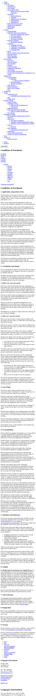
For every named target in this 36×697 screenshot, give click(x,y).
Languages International (7, 184)
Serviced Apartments (16, 83)
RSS (5, 643)
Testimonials (10, 131)
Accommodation (11, 77)
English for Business (13, 40)
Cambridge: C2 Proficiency (18, 48)
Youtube (6, 655)
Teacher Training (8, 100)
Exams (6, 93)
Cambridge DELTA (12, 108)
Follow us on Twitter (9, 652)
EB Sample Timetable (17, 42)
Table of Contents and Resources (20, 111)
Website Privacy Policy (7, 675)
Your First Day (11, 85)
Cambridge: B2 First (16, 45)
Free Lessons (11, 113)
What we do (10, 119)
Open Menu (4, 146)
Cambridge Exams (12, 94)
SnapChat (3, 161)
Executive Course (12, 54)
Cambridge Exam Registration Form (21, 96)
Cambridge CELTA (12, 103)
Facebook (3, 154)
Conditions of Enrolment (14, 68)
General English (11, 31)
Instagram (3, 155)
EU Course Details (16, 36)
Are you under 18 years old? (15, 71)
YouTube (3, 158)
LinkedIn (3, 160)
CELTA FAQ (14, 106)
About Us (6, 3)
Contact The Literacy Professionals (16, 134)
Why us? (9, 125)
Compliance (4, 680)
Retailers (6, 143)
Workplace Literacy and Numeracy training (22, 123)
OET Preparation (12, 56)
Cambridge (10, 43)
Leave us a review (12, 139)
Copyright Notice (5, 678)
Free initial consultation (17, 120)
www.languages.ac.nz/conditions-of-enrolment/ (18, 629)
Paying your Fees (12, 66)
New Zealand (11, 8)
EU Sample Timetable (17, 39)
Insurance (10, 65)
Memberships (11, 26)
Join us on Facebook (9, 646)
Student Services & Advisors (18, 19)
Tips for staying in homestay (22, 80)
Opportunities (14, 22)
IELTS (9, 51)
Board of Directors (16, 16)
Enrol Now (10, 60)
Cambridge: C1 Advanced (18, 46)
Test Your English (12, 62)
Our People (10, 14)
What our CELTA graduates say (19, 105)
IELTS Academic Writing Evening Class (18, 53)
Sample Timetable (12, 57)
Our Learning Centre (13, 10)
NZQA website (24, 604)
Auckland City (11, 6)
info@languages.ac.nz (7, 672)
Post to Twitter (8, 654)
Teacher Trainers (11, 102)
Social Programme (12, 86)
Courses (6, 30)
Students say (7, 91)
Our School (10, 5)
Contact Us (7, 137)
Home (5, 2)
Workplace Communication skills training (22, 122)
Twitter (3, 157)
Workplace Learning (9, 114)
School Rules (11, 70)
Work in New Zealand (13, 88)
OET (8, 97)
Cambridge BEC (15, 50)
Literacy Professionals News (15, 133)
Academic (13, 17)
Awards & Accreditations (14, 25)
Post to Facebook (9, 648)
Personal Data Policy (6, 677)
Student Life (7, 76)
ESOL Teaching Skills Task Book (16, 109)
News (5, 136)
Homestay (13, 79)
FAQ (8, 90)
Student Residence (16, 82)
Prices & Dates (11, 63)
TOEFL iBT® (11, 99)
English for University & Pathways (16, 33)
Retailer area (4, 683)
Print (5, 641)
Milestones (10, 28)
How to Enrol (7, 59)
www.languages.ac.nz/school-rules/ (10, 523)
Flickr (5, 657)
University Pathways (16, 37)
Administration (15, 20)
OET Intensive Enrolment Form (19, 129)
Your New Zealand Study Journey (20, 34)
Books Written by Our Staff (14, 23)
